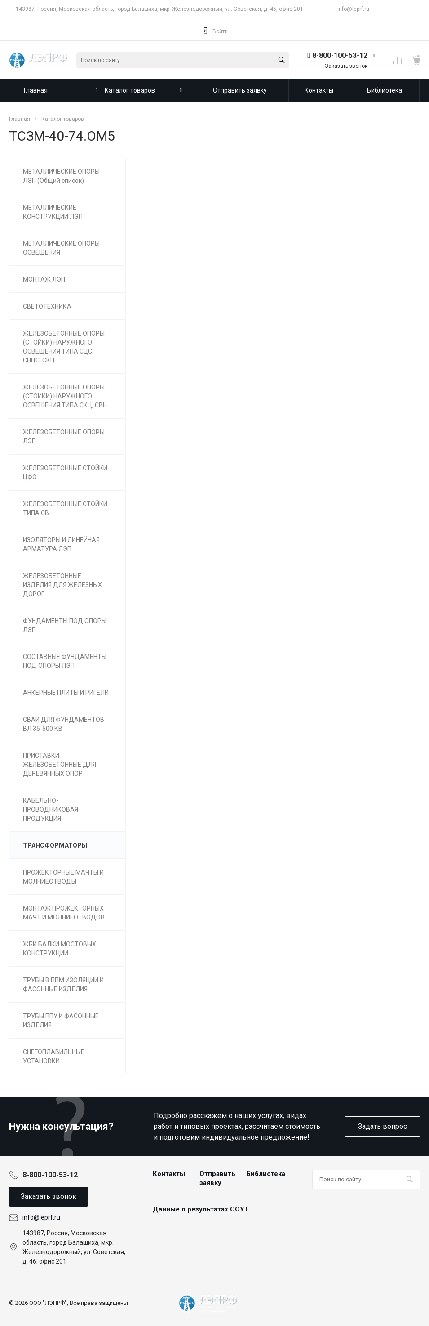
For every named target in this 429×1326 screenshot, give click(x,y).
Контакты (169, 1174)
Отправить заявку (217, 1178)
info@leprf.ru (353, 9)
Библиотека (265, 1174)
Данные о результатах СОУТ (200, 1209)
